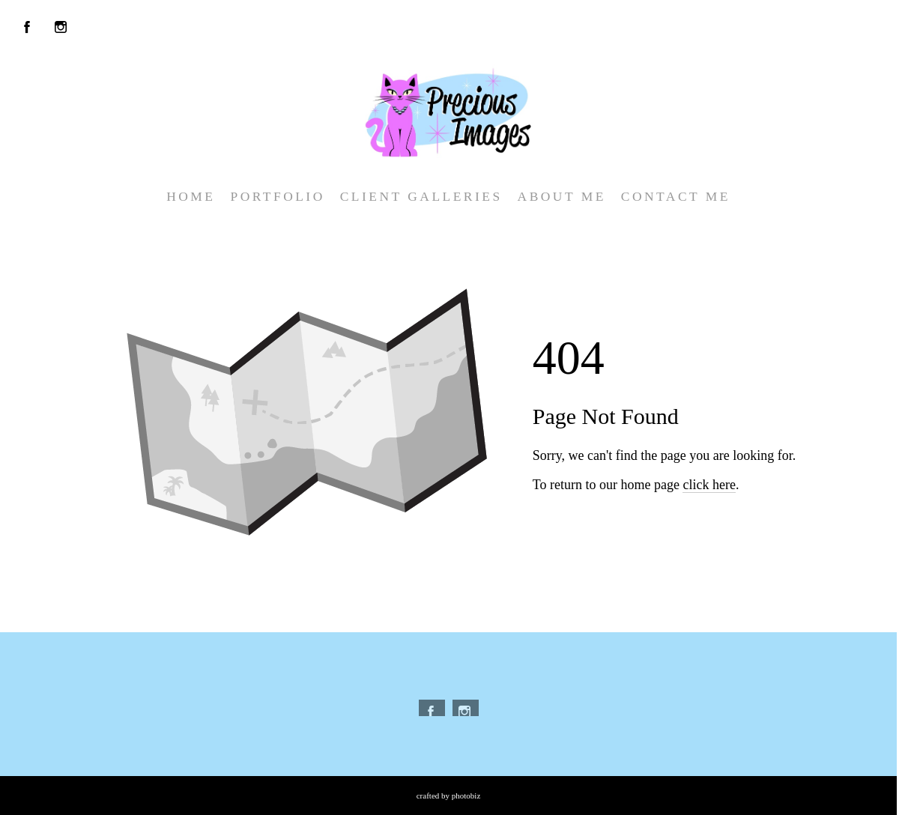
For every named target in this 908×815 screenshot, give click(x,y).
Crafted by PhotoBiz (449, 795)
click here (708, 484)
